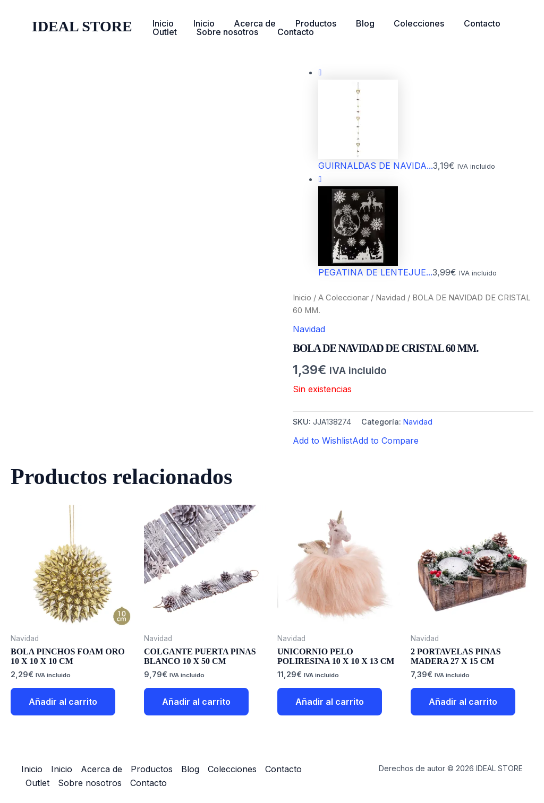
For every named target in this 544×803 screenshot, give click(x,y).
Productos (307, 23)
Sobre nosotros (223, 32)
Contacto (466, 23)
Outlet (163, 32)
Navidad (390, 298)
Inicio (162, 23)
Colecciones (405, 23)
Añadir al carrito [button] (63, 701)
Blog (354, 23)
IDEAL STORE (82, 26)
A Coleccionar (343, 298)
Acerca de (249, 23)
